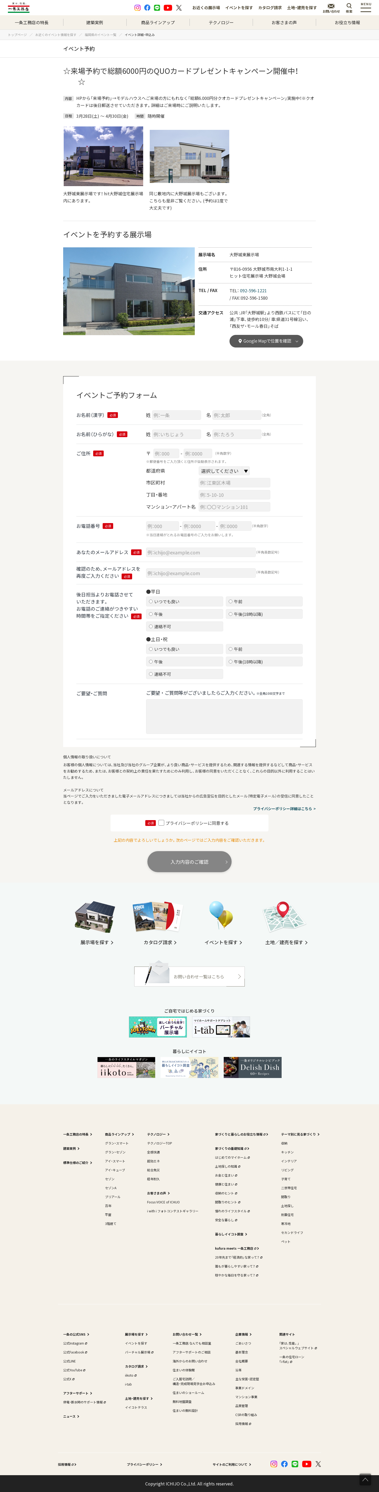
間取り (286, 1196)
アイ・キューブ (115, 1170)
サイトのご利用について (230, 1464)
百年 (108, 1205)
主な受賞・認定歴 (247, 1379)
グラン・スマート (117, 1143)
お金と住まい (225, 1175)
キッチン (287, 1152)
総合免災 (153, 1170)
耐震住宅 (287, 1214)
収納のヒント (225, 1193)
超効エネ (153, 1161)
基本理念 (241, 1352)
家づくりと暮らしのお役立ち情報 (240, 1134)
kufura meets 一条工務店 (235, 1248)
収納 (284, 1143)
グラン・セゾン (115, 1152)
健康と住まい (225, 1184)
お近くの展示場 (206, 7)
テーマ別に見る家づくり (298, 1134)
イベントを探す (239, 7)
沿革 (238, 1370)
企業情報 (241, 1334)
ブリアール (113, 1196)
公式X (68, 1379)
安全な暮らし (225, 1220)
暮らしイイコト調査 (229, 1234)
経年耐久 (153, 1179)
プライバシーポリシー (142, 1464)
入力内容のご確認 (189, 861)
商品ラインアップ (158, 22)
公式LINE (69, 1361)
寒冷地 (286, 1223)
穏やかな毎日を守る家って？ (236, 1275)
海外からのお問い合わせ (190, 1361)
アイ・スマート (115, 1161)
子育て (286, 1179)
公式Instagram (74, 1343)
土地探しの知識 (227, 1166)
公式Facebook (74, 1352)
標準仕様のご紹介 (75, 1162)
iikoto (130, 1375)
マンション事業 (246, 1396)
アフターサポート (75, 1393)
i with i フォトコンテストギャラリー (172, 1211)
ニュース (69, 1416)
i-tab (128, 1384)
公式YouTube (73, 1370)
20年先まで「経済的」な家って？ (238, 1257)
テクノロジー (221, 22)
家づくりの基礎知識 (230, 1148)
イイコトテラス (136, 1407)
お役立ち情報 (347, 22)
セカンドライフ (292, 1232)
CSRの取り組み (246, 1414)
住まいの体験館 (184, 1370)
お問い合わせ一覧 (185, 1334)
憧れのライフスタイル (232, 1211)
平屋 (108, 1214)
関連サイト (287, 1334)
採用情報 (242, 1423)
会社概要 (241, 1361)
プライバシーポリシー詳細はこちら (282, 808)
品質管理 (241, 1405)
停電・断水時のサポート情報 (84, 1402)
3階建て (110, 1223)
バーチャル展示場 (138, 1352)
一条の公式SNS (74, 1334)
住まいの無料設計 (185, 1410)
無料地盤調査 (182, 1401)
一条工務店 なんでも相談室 (192, 1343)
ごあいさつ (243, 1343)
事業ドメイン (244, 1388)
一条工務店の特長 (31, 22)
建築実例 (94, 22)
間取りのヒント (227, 1202)
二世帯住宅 (289, 1188)
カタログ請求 (270, 7)
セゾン (109, 1179)
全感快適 (153, 1152)
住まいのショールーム (188, 1392)
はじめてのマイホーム (232, 1157)
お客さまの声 (284, 22)
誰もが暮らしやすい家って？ (236, 1266)
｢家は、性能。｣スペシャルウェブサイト (297, 1345)
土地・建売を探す (302, 7)
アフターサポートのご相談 (192, 1352)
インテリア (289, 1161)
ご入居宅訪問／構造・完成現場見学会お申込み (194, 1381)
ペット (286, 1241)
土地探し (287, 1205)
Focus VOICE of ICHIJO (163, 1202)
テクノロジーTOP (159, 1143)
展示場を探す (134, 1334)
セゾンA (110, 1188)
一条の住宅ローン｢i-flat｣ (291, 1359)
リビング (287, 1170)
